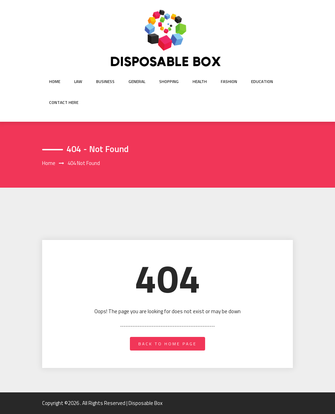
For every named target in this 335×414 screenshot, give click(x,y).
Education (262, 81)
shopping (169, 81)
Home (54, 81)
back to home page (167, 343)
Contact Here (63, 102)
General (136, 81)
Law (78, 81)
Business (105, 81)
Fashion (229, 81)
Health (200, 81)
